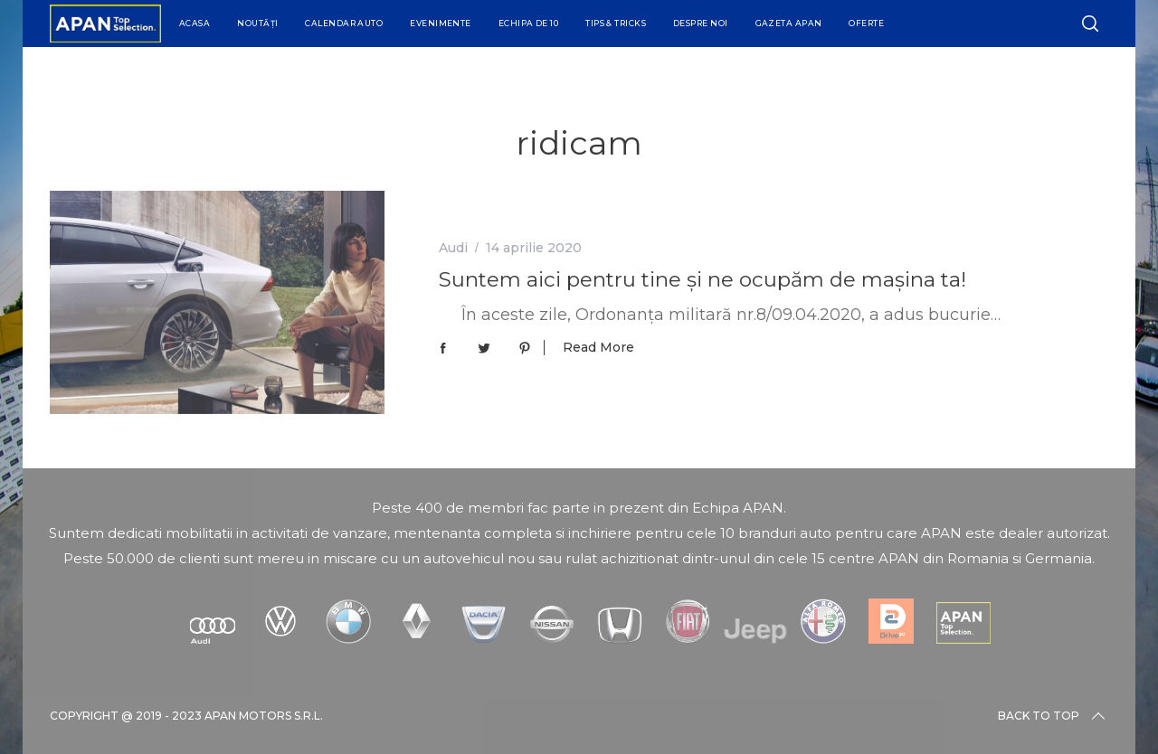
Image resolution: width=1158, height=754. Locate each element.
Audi (453, 248)
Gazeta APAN (788, 23)
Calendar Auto (344, 23)
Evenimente (440, 23)
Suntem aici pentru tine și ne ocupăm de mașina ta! (702, 279)
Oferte (866, 23)
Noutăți (257, 23)
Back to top (1053, 716)
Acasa (194, 23)
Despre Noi (700, 23)
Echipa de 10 (528, 23)
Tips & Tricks (615, 23)
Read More (598, 347)
